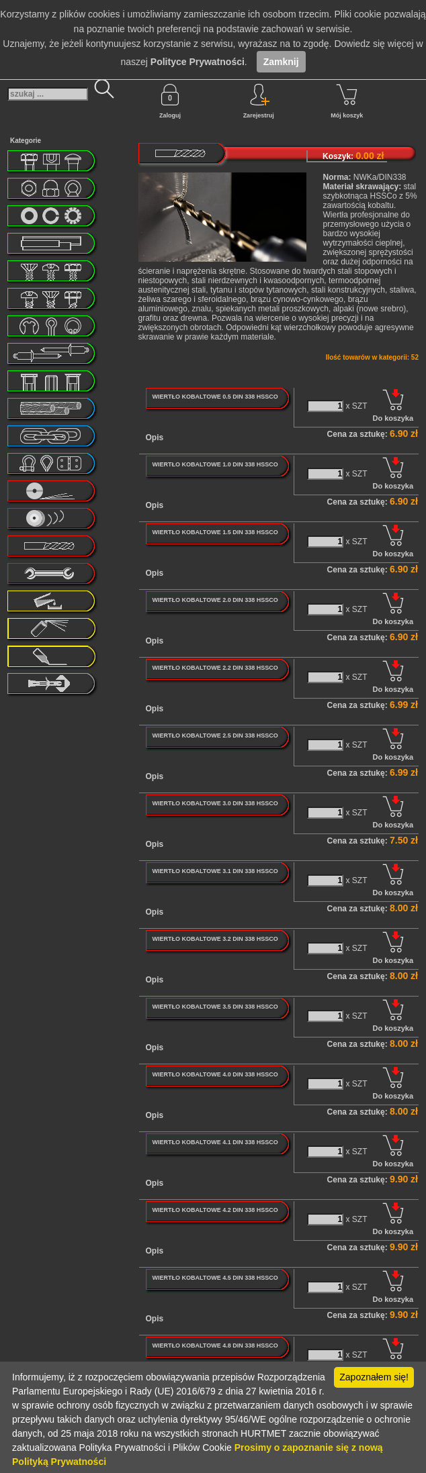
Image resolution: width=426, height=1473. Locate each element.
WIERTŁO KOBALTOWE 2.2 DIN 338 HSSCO (215, 667)
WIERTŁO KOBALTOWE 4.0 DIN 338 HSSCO (215, 1074)
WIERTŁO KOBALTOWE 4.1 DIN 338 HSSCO (215, 1142)
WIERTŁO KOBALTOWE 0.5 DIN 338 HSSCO (215, 396)
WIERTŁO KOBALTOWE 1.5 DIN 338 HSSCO (215, 532)
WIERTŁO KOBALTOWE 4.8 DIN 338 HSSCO (215, 1345)
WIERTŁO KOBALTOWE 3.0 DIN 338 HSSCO (215, 803)
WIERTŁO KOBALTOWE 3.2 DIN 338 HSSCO (215, 938)
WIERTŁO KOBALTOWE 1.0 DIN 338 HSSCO (215, 464)
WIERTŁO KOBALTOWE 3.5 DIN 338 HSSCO (215, 1006)
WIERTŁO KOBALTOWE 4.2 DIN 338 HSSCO (215, 1210)
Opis (155, 437)
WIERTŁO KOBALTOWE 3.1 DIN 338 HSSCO (215, 871)
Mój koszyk (347, 101)
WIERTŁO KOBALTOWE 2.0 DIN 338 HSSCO (215, 600)
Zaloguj (170, 101)
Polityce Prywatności (198, 61)
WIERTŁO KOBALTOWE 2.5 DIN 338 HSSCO (215, 735)
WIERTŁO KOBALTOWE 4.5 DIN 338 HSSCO (215, 1277)
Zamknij (281, 61)
